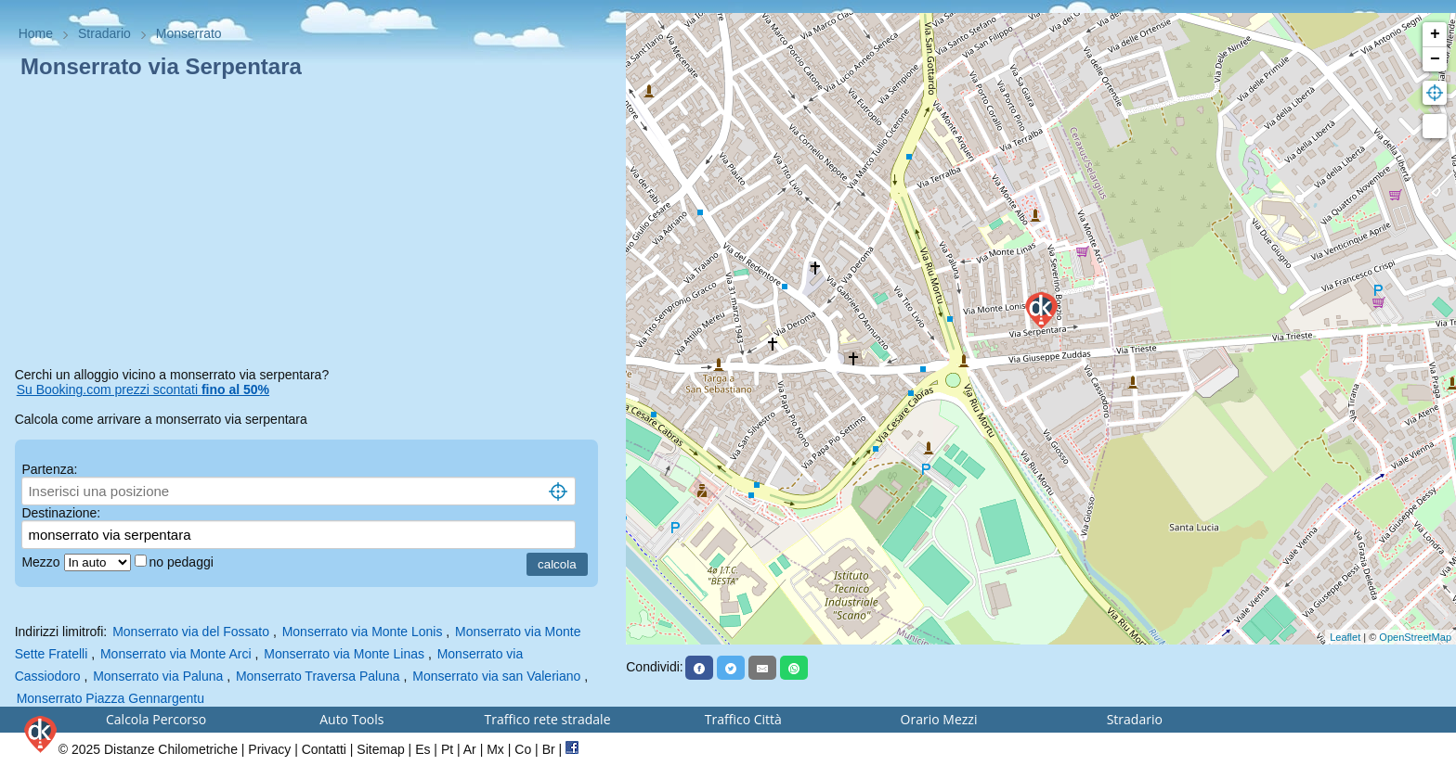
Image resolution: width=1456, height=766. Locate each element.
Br (548, 749)
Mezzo (42, 562)
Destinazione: (60, 512)
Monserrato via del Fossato (190, 631)
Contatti (324, 749)
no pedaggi (183, 562)
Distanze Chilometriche (171, 749)
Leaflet (1345, 637)
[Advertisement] (313, 226)
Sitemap (380, 749)
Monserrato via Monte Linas (344, 653)
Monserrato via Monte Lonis (362, 631)
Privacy (269, 749)
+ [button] (1435, 34)
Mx (495, 749)
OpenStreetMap (1415, 637)
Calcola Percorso (156, 719)
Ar (469, 749)
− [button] (1435, 59)
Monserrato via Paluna (158, 676)
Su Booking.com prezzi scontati (143, 389)
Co (522, 749)
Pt (447, 749)
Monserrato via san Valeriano (496, 676)
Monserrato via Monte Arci (176, 653)
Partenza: (49, 469)
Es (422, 749)
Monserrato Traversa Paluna (318, 676)
